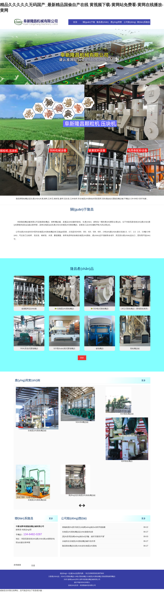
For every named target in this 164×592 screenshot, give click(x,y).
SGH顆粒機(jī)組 (126, 414)
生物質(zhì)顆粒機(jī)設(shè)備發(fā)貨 (77, 532)
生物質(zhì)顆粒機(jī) (65, 309)
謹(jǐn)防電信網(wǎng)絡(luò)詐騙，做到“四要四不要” (83, 536)
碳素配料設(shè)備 (29, 309)
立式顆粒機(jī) (69, 576)
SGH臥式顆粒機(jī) (100, 309)
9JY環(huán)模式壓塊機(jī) (64, 348)
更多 (82, 358)
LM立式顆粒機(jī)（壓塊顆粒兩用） (135, 309)
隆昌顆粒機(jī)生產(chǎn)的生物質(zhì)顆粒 (79, 546)
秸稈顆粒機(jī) (127, 461)
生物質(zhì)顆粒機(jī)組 (37, 431)
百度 (33, 565)
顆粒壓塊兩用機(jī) (108, 576)
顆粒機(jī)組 (135, 348)
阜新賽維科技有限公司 (88, 585)
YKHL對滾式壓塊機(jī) (29, 348)
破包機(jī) (100, 348)
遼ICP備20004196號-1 (82, 582)
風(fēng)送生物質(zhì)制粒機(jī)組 (82, 495)
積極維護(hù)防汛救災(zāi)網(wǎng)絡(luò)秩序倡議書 (84, 527)
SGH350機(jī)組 (82, 422)
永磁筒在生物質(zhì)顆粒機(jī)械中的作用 (78, 541)
